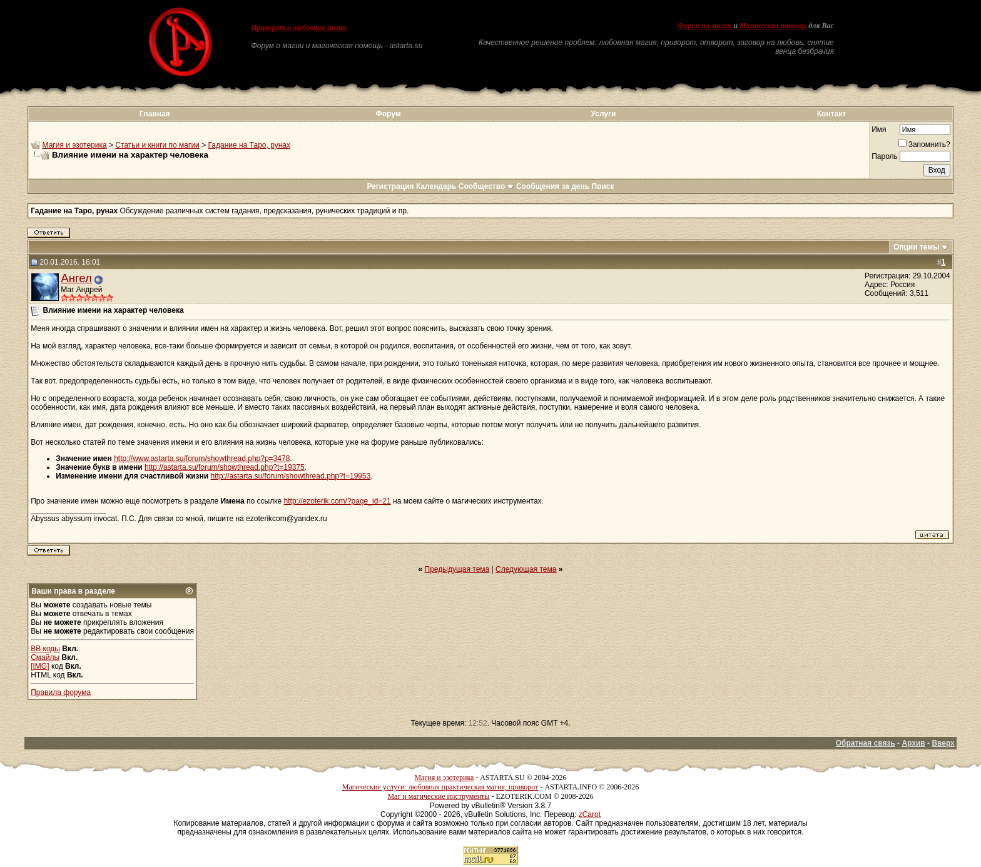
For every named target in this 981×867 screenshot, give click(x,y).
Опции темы (916, 247)
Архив (913, 743)
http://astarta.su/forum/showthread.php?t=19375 (225, 467)
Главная (155, 113)
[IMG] (40, 666)
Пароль (885, 156)
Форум (387, 113)
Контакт (831, 113)
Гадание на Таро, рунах (249, 145)
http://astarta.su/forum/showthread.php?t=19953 (291, 476)
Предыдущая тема (457, 569)
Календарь (436, 186)
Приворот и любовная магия (299, 27)
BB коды (45, 648)
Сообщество (486, 186)
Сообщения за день (552, 186)
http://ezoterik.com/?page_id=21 (337, 501)
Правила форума (61, 692)
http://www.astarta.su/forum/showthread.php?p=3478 (202, 458)
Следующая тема (526, 569)
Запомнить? (924, 144)
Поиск (603, 186)
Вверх (943, 743)
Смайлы (45, 657)
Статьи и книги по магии (157, 145)
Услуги (603, 113)
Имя (879, 129)
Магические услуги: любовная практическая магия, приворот (440, 787)
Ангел (76, 278)
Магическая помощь (773, 25)
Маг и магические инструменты (438, 796)
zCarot (590, 814)
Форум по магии (704, 25)
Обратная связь (865, 743)
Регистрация (390, 186)
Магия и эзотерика (75, 145)
